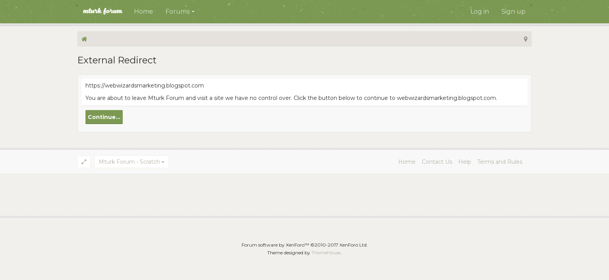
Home (143, 11)
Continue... (104, 117)
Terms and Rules (499, 161)
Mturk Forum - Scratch (129, 161)
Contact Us (437, 161)
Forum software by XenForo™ (305, 245)
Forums (177, 11)
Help (464, 161)
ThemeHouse (326, 253)
